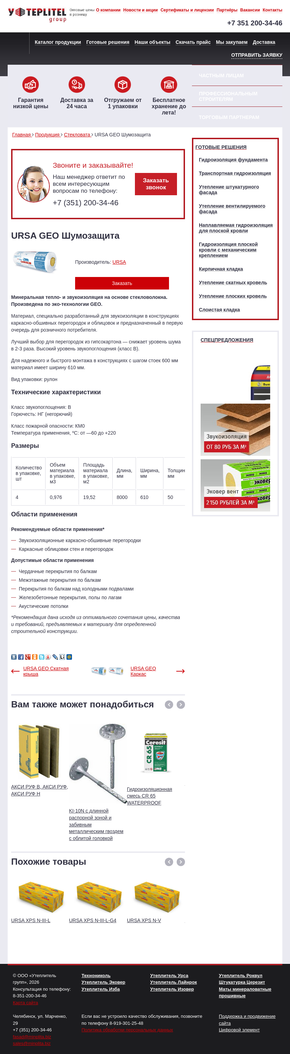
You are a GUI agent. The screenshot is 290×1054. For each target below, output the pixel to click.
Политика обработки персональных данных (127, 1029)
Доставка (264, 42)
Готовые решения (107, 42)
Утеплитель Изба (101, 989)
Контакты (272, 10)
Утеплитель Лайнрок (173, 982)
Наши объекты (152, 42)
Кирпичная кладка (221, 269)
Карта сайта (25, 1002)
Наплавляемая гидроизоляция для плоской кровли (236, 227)
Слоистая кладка (219, 309)
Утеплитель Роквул (241, 975)
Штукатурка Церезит (242, 982)
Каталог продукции (58, 42)
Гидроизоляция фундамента (233, 160)
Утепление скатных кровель (233, 282)
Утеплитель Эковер (104, 982)
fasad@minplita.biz (32, 1036)
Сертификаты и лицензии (187, 10)
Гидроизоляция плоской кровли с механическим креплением (228, 249)
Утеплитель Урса (169, 975)
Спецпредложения (227, 340)
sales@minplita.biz (32, 1043)
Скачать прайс (193, 42)
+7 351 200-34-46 (254, 23)
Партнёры (227, 10)
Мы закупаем (232, 42)
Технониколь (96, 975)
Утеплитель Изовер (172, 989)
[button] (169, 704)
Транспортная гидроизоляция (235, 173)
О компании (108, 10)
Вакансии (250, 10)
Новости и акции (140, 10)
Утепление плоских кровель (233, 296)
